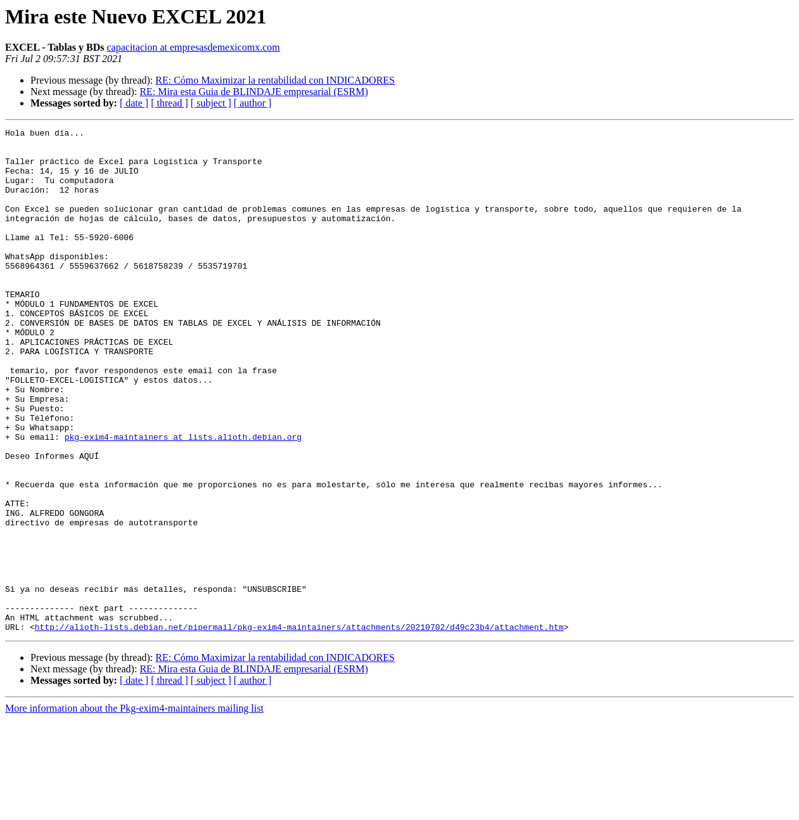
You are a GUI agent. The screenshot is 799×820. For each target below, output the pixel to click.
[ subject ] (211, 103)
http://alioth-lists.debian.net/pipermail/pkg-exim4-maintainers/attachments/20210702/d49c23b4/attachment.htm (299, 727)
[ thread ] (169, 103)
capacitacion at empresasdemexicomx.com (193, 47)
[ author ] (253, 103)
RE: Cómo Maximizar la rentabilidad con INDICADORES (275, 80)
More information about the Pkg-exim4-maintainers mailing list (134, 809)
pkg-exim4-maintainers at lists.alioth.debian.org (183, 499)
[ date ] (134, 103)
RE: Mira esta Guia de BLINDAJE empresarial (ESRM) (253, 91)
